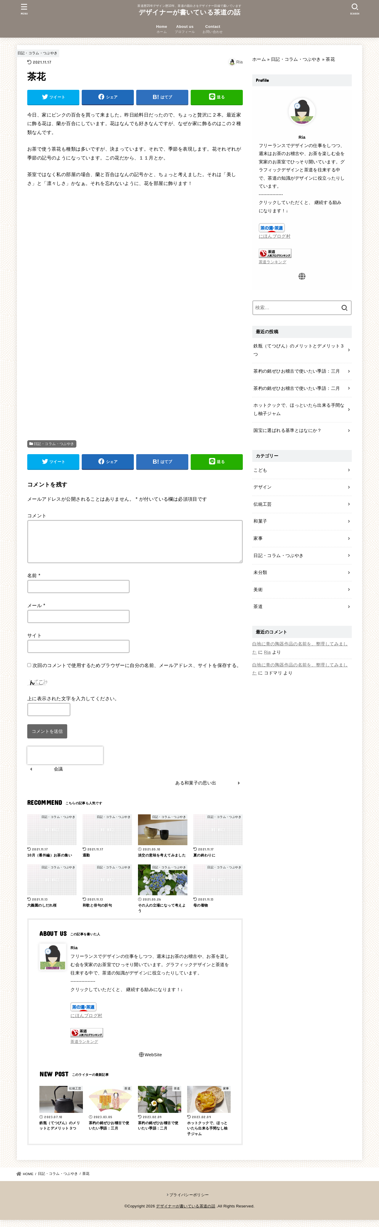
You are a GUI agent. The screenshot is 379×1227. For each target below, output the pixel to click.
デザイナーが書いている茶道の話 (190, 12)
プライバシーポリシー (189, 1202)
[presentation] (65, 762)
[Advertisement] (135, 254)
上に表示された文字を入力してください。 (73, 705)
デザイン (262, 487)
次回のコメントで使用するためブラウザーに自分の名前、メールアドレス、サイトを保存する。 (137, 672)
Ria (267, 652)
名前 (34, 582)
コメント (37, 515)
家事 (258, 538)
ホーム (259, 59)
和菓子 (260, 521)
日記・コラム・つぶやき (37, 53)
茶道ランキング (84, 1048)
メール (36, 612)
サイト (34, 642)
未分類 (260, 572)
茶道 (258, 606)
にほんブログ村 (86, 1022)
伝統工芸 (262, 504)
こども (260, 470)
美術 (258, 589)
